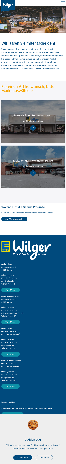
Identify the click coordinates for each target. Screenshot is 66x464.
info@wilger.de (7, 281)
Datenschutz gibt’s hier (42, 448)
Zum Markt (10, 290)
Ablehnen (44, 458)
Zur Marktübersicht (14, 219)
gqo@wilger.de (7, 377)
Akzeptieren (22, 458)
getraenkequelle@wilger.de (12, 313)
